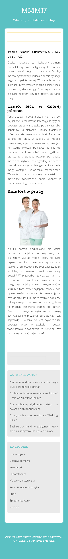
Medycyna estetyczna (22, 480)
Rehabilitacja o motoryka (24, 487)
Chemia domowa (20, 460)
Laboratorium (18, 474)
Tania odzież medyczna (21, 116)
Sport (13, 493)
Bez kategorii (17, 454)
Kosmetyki (16, 467)
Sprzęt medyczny (20, 500)
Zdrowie (14, 507)
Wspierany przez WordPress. (27, 537)
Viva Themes (44, 540)
